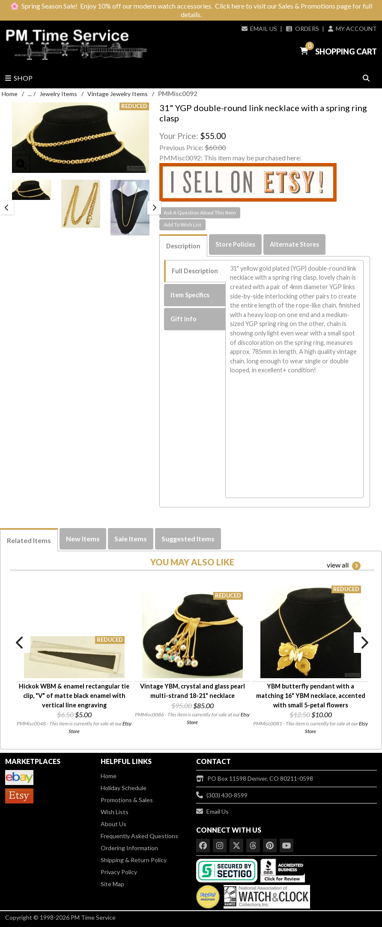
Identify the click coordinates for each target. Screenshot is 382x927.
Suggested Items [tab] (188, 538)
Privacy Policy (119, 872)
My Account (352, 28)
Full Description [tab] (195, 271)
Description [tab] (183, 246)
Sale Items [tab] (130, 538)
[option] (31, 190)
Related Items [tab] (29, 540)
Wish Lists (114, 811)
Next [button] (154, 207)
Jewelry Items (58, 93)
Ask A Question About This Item (200, 212)
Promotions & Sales (127, 799)
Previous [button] (7, 207)
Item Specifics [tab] (189, 295)
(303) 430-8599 (222, 795)
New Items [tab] (83, 538)
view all (344, 565)
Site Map (112, 884)
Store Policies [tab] (235, 244)
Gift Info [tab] (183, 319)
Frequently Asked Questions (139, 835)
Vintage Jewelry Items (117, 93)
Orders (302, 28)
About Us (113, 823)
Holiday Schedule (123, 787)
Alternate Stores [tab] (294, 244)
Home (10, 93)
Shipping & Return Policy (134, 860)
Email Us (259, 28)
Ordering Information (129, 848)
